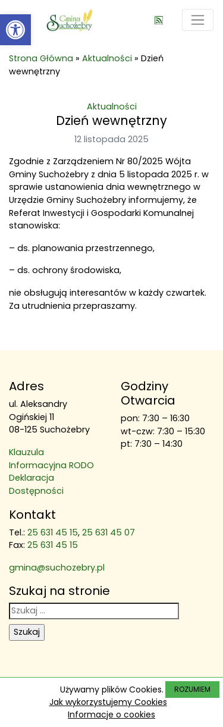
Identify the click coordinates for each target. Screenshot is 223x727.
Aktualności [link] (107, 58)
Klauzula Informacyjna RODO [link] (51, 458)
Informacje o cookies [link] (111, 714)
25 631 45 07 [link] (108, 532)
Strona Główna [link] (41, 58)
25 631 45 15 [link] (52, 532)
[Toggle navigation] (197, 20)
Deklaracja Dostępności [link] (36, 484)
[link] (15, 29)
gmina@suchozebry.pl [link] (57, 568)
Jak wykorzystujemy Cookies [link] (108, 702)
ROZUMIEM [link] (192, 689)
